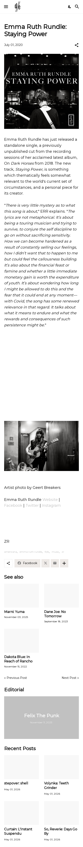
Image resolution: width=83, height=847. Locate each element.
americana (10, 551)
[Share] (76, 45)
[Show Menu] (5, 6)
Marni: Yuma (14, 612)
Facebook (13, 505)
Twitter (32, 505)
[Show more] (64, 563)
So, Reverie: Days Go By (60, 831)
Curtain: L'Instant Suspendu (18, 831)
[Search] (77, 6)
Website (50, 499)
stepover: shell (16, 783)
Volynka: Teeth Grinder (56, 785)
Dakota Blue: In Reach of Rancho (18, 659)
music (55, 551)
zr (63, 551)
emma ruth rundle (31, 551)
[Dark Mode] (70, 6)
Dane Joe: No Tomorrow (55, 614)
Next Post (69, 678)
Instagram (51, 505)
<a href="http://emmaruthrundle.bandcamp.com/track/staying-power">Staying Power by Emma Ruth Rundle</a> (41, 400)
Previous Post (17, 678)
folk (47, 551)
